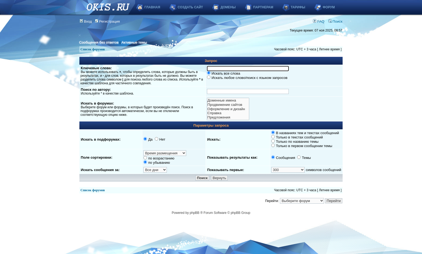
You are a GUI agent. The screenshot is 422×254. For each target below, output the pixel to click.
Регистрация (107, 21)
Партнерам (263, 7)
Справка (228, 113)
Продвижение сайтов (228, 105)
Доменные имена (228, 100)
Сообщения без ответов (98, 42)
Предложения (228, 117)
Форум (329, 7)
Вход (86, 21)
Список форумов (92, 49)
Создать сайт (190, 7)
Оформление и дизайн (228, 109)
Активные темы (134, 42)
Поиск (335, 21)
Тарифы (298, 7)
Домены (227, 7)
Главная (152, 7)
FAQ (318, 21)
